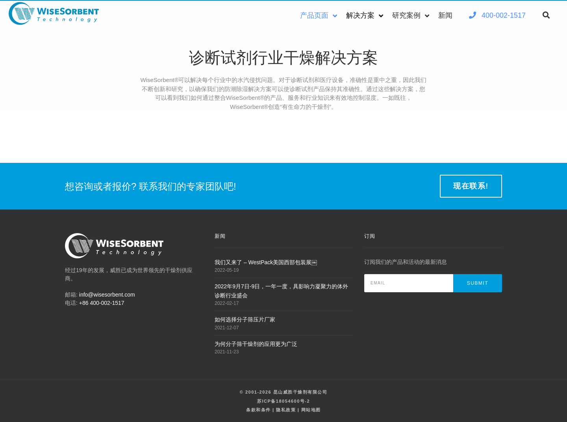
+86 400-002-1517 (101, 303)
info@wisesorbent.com (107, 294)
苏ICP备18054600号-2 (283, 401)
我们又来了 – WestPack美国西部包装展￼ (266, 262)
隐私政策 (286, 409)
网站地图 (311, 409)
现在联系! (471, 186)
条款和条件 (258, 409)
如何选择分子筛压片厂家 (245, 319)
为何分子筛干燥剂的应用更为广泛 (256, 344)
